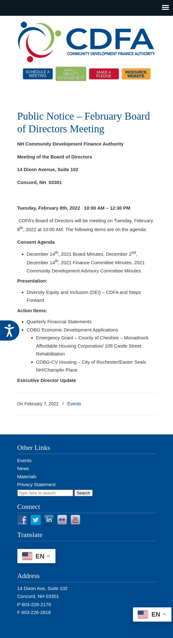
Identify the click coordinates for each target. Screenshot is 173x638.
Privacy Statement (36, 484)
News (23, 468)
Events (74, 403)
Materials (27, 476)
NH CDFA (86, 41)
